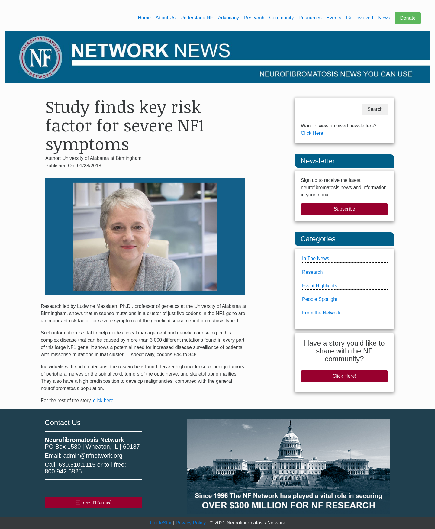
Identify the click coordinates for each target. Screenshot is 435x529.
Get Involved (359, 17)
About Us (166, 17)
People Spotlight (319, 299)
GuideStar (161, 522)
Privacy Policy (191, 522)
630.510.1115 (77, 464)
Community (281, 17)
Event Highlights (319, 285)
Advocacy (228, 17)
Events (334, 17)
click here (103, 400)
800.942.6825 (63, 471)
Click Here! (312, 133)
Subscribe (344, 208)
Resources (309, 17)
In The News (315, 258)
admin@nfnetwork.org (92, 455)
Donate (408, 18)
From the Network (321, 312)
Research (254, 17)
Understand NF (196, 17)
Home (144, 17)
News (384, 17)
